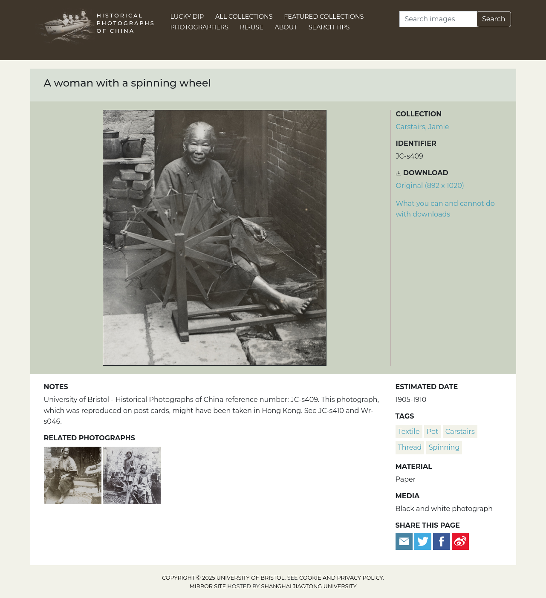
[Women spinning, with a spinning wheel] (132, 474)
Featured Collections (324, 16)
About (285, 27)
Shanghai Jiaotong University (309, 586)
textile (409, 432)
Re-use (251, 27)
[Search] (438, 19)
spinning (444, 447)
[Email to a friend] (405, 541)
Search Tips (329, 27)
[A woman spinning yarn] (73, 474)
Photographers (199, 27)
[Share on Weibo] (460, 541)
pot (433, 432)
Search (494, 19)
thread (410, 447)
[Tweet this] (423, 541)
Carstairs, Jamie (422, 127)
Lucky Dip (187, 16)
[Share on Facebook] (441, 541)
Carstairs (460, 432)
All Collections (244, 16)
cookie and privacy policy (341, 578)
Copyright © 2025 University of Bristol (223, 578)
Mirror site (207, 586)
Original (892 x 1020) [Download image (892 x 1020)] (430, 186)
